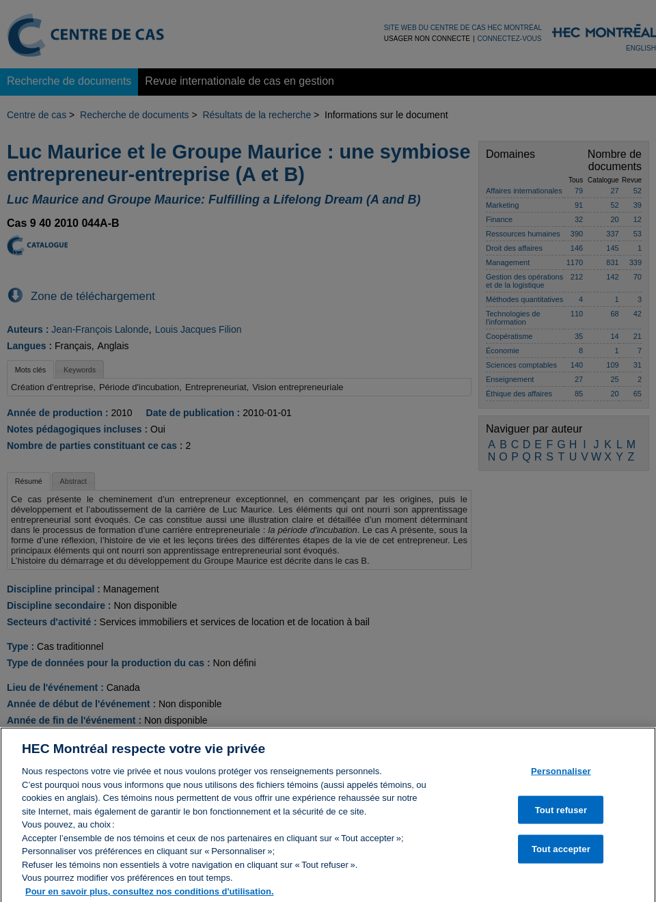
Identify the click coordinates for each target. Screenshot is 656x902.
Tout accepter (561, 858)
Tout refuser (561, 818)
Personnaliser (561, 779)
